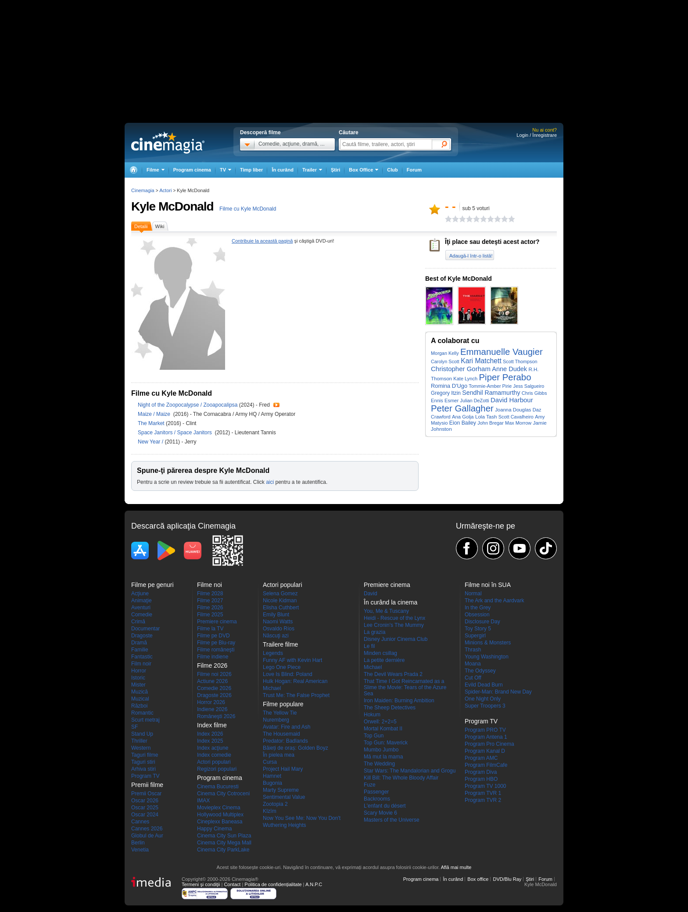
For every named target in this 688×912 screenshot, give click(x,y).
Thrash (473, 650)
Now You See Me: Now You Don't (301, 818)
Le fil (369, 646)
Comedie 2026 (214, 688)
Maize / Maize (155, 414)
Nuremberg (276, 720)
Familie (139, 650)
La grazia (374, 632)
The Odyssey (480, 671)
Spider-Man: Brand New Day (498, 692)
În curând (283, 169)
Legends (273, 653)
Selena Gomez (280, 593)
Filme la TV (210, 629)
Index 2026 (210, 734)
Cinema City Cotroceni (223, 793)
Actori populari (214, 762)
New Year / (151, 442)
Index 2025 (210, 741)
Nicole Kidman (280, 600)
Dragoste (142, 636)
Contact (232, 884)
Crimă (138, 622)
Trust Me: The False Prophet (296, 695)
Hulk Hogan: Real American (295, 681)
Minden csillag (380, 653)
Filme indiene (212, 657)
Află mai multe (456, 867)
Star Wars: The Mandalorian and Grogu (409, 771)
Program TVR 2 (483, 800)
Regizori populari (216, 769)
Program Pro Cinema (489, 744)
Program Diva (481, 772)
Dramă (139, 643)
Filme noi (209, 584)
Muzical (140, 699)
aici (270, 482)
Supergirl (475, 636)
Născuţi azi (276, 636)
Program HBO (481, 779)
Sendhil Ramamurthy (491, 392)
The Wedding (379, 764)
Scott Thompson (520, 361)
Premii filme (147, 784)
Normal (473, 593)
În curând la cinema (390, 602)
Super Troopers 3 (485, 706)
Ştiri (335, 169)
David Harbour (512, 400)
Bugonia (272, 783)
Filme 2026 (210, 607)
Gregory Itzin (446, 393)
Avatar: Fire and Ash (287, 727)
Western (140, 748)
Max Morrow (518, 423)
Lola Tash (486, 416)
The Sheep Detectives (390, 708)
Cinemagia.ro (167, 143)
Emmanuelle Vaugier (501, 352)
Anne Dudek (509, 368)
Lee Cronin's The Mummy (394, 625)
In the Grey (478, 607)
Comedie (141, 615)
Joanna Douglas (513, 409)
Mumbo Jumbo (381, 750)
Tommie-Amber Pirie (490, 386)
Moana (473, 664)
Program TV (145, 776)
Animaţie (141, 600)
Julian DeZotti (474, 400)
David (370, 593)
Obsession (477, 615)
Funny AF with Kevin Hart (292, 660)
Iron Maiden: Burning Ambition (399, 700)
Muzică (139, 692)
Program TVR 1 (483, 793)
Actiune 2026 (212, 681)
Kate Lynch (465, 378)
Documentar (145, 629)
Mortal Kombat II (383, 729)
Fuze (370, 785)
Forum (414, 169)
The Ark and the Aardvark (494, 600)
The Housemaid (281, 734)
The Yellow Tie (280, 713)
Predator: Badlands (285, 741)
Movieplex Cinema (218, 808)
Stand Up (142, 734)
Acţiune (140, 593)
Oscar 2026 (144, 801)
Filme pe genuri (152, 584)
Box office (477, 879)
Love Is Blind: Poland (287, 674)
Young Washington (487, 657)
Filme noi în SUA (488, 584)
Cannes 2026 (146, 829)
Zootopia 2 (275, 804)
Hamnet (272, 776)
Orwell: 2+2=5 (380, 722)
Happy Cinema (214, 829)
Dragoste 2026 (214, 695)
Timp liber (251, 169)
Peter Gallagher (462, 408)
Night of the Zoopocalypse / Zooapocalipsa (187, 405)
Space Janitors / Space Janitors (176, 432)
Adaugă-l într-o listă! (470, 255)
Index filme (212, 725)
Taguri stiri (143, 762)
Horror (138, 671)
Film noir (141, 664)
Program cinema (192, 169)
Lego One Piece (282, 667)
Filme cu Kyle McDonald (247, 209)
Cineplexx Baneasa (219, 822)
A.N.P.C (313, 884)
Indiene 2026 (212, 709)
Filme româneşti (215, 650)
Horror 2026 (211, 702)
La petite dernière (384, 660)
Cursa (270, 762)
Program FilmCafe (486, 765)
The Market (152, 423)
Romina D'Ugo (449, 386)
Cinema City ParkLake (223, 850)
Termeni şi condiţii (201, 884)
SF (134, 727)
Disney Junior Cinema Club (395, 639)
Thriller (139, 741)
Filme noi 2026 (214, 674)
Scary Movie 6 (380, 813)
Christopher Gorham (461, 368)
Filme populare (283, 704)
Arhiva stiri (143, 769)
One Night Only (483, 699)
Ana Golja (462, 416)
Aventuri (140, 607)
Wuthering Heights (284, 825)
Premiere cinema (217, 622)
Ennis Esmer (445, 400)
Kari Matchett (481, 361)
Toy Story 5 (478, 629)
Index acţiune (212, 748)
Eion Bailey (462, 423)
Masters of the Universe (391, 820)
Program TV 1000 (485, 786)
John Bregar (490, 423)
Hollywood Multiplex (220, 815)
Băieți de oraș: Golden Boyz (295, 748)
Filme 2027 (210, 600)
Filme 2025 (210, 615)
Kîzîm (269, 811)
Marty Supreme (281, 790)
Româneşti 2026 (216, 716)
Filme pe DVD (213, 636)
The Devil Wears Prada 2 (393, 674)
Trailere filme (280, 644)
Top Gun (373, 736)
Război (139, 706)
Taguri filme (144, 755)
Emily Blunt (276, 615)
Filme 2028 (210, 593)
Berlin (138, 843)
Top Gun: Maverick (386, 743)
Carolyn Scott (445, 361)
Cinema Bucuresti (218, 786)
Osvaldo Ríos (278, 629)
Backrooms (377, 799)
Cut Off (473, 678)
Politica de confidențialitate (272, 884)
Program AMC (481, 758)
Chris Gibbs (534, 393)
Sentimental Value (284, 797)
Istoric (138, 678)
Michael (272, 688)
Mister (138, 685)
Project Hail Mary (283, 769)
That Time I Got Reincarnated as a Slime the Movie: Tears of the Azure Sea (405, 687)
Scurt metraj (145, 720)
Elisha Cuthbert (281, 607)
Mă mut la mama (383, 757)
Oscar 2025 (144, 808)
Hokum (372, 715)
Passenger (376, 792)
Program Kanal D (485, 751)
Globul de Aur (147, 836)
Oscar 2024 (144, 815)
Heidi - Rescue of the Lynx (394, 618)
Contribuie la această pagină (262, 240)
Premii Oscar (146, 793)
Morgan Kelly (445, 353)
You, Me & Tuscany (386, 611)
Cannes (140, 822)
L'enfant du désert (385, 806)
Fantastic (142, 657)
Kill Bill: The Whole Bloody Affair (401, 778)
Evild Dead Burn (484, 685)
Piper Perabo (505, 377)
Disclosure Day (482, 622)
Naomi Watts (278, 622)
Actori (165, 190)
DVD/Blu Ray (507, 879)
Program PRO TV (485, 730)
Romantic (142, 713)
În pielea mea (278, 755)
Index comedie (214, 755)
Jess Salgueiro (529, 386)
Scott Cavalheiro (516, 416)
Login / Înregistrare (536, 135)
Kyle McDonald (172, 206)
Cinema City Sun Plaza (224, 836)
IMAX (203, 801)
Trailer (276, 405)
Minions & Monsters (488, 643)
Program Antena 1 (486, 737)
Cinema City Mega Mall (224, 843)
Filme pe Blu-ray (216, 643)
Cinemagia (142, 190)
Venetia (140, 850)
